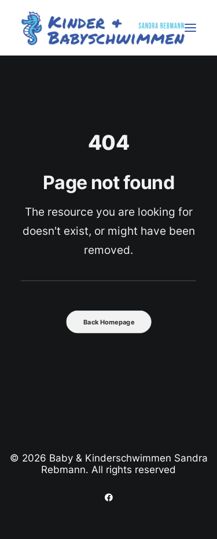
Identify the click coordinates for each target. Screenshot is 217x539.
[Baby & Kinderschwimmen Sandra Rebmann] (103, 27)
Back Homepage (108, 322)
